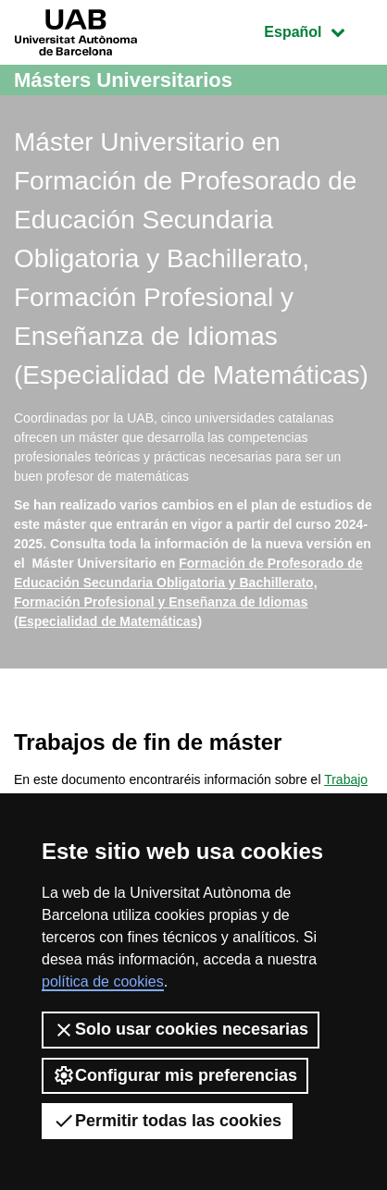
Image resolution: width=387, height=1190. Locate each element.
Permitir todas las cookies (167, 1121)
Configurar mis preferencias (175, 1075)
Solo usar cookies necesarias (180, 1030)
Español (318, 30)
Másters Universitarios (123, 80)
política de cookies (103, 981)
